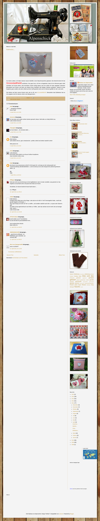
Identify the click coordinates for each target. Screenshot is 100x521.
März (74, 433)
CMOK (11, 196)
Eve (11, 137)
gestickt (72, 283)
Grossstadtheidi (76, 122)
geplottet (72, 281)
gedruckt (78, 278)
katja (11, 163)
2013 (73, 398)
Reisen (84, 285)
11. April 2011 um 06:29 (16, 227)
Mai (74, 420)
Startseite (36, 255)
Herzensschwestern (77, 132)
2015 (73, 394)
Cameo (71, 276)
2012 (73, 400)
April (74, 422)
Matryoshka (75, 151)
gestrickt (77, 283)
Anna (11, 150)
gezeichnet (82, 283)
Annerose (12, 117)
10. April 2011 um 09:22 (16, 192)
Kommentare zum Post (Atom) (19, 257)
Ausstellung (82, 274)
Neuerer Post (10, 255)
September (76, 411)
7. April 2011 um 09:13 (15, 175)
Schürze (88, 284)
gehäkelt (91, 278)
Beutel (92, 274)
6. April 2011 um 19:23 (15, 145)
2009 (73, 442)
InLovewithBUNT (41, 92)
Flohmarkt (72, 278)
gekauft (73, 280)
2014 (73, 396)
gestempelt (91, 281)
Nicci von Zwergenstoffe (16, 244)
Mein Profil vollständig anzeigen (77, 94)
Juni (74, 417)
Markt (76, 284)
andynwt (61, 513)
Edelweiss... (10, 49)
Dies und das (13, 99)
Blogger (72, 513)
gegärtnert (85, 277)
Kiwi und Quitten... (82, 142)
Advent (71, 274)
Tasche (77, 287)
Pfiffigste (12, 180)
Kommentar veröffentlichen (15, 251)
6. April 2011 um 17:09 (15, 132)
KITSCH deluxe (14, 216)
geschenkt (78, 281)
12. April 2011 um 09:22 (16, 239)
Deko (80, 276)
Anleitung (76, 274)
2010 (73, 440)
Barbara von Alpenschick (85, 82)
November (75, 407)
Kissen (18, 99)
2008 (73, 444)
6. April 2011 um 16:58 (15, 123)
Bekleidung (87, 274)
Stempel (72, 287)
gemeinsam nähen (84, 279)
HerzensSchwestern (89, 283)
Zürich (71, 488)
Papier (79, 284)
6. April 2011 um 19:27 (15, 158)
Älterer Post (62, 255)
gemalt (78, 279)
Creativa (76, 276)
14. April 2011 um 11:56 (16, 248)
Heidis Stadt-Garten (77, 141)
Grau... (74, 428)
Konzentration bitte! (82, 123)
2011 (73, 403)
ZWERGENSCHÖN (15, 232)
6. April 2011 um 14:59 (15, 112)
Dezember (75, 405)
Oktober (75, 409)
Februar (75, 435)
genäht (92, 280)
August (75, 413)
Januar (75, 437)
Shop (92, 284)
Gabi (11, 106)
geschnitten (85, 281)
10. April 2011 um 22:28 (16, 212)
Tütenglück (13, 128)
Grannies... (75, 424)
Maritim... (75, 426)
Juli (74, 415)
